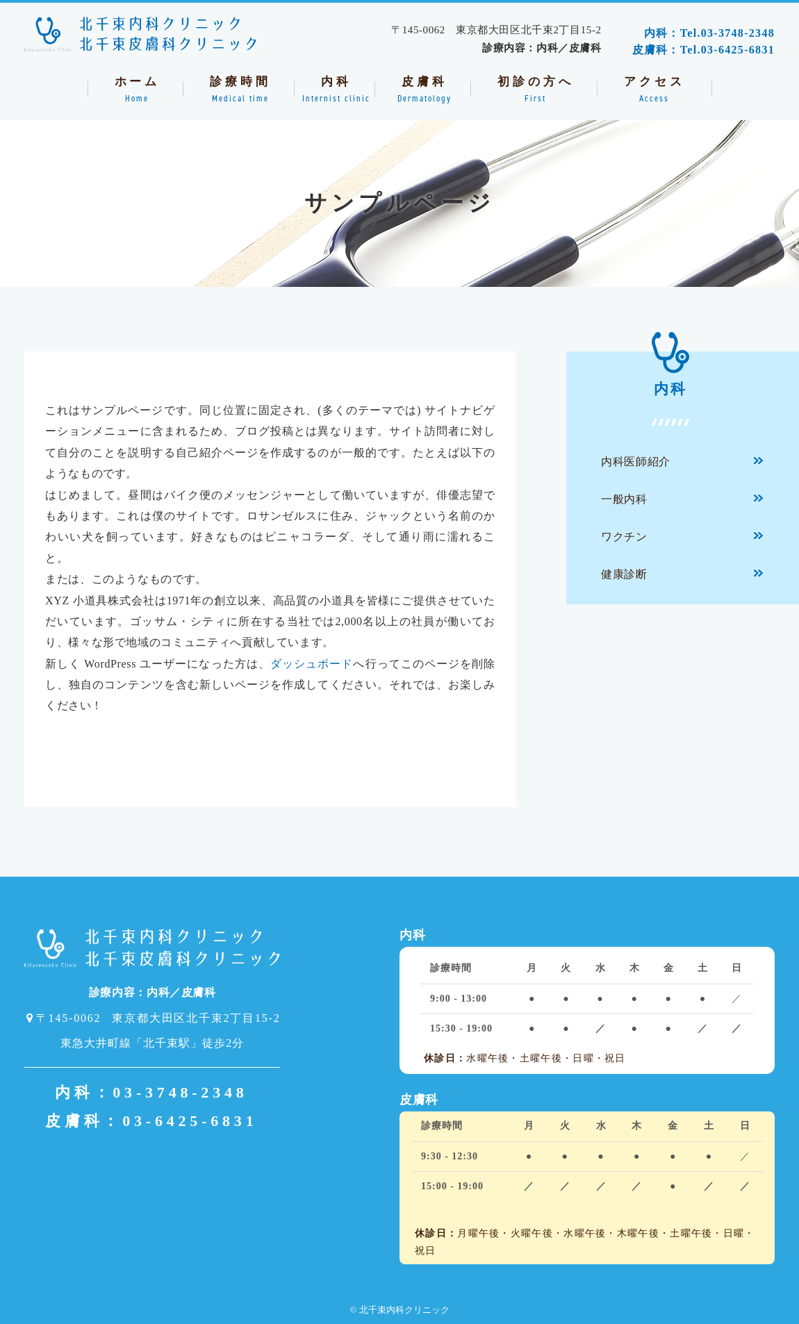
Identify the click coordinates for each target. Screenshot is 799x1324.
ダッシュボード (312, 664)
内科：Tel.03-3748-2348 (709, 33)
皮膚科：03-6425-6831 (151, 1121)
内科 (670, 374)
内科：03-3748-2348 (151, 1092)
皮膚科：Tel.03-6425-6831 (703, 50)
